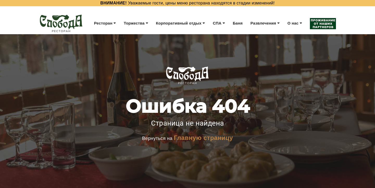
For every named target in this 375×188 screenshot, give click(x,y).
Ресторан (105, 23)
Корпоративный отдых (180, 23)
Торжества (136, 23)
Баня (238, 23)
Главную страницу (203, 137)
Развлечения (265, 23)
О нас (295, 23)
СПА (219, 23)
